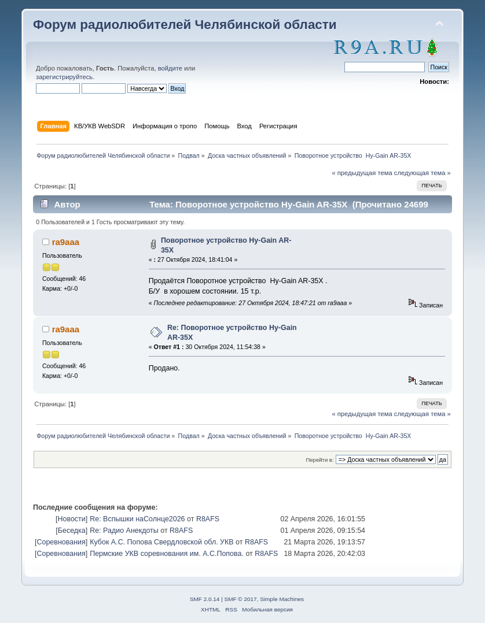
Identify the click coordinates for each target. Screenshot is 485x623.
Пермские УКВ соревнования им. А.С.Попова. (167, 554)
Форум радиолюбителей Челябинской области (185, 24)
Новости (71, 519)
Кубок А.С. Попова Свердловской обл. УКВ (161, 542)
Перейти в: (319, 460)
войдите (170, 68)
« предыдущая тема (362, 172)
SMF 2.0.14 (205, 599)
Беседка (72, 530)
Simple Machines (282, 599)
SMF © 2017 (241, 599)
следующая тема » (422, 172)
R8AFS (207, 519)
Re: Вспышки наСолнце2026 (137, 519)
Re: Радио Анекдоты (124, 530)
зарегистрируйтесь (64, 76)
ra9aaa (65, 242)
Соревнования (60, 542)
